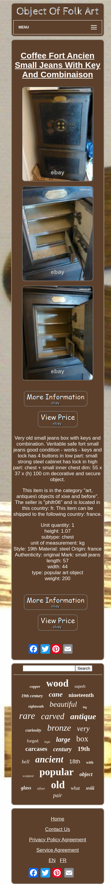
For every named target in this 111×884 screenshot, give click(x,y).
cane (56, 694)
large (63, 739)
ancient (49, 759)
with (90, 762)
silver (41, 788)
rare (27, 715)
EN (52, 860)
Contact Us (57, 829)
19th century (32, 696)
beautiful (63, 704)
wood (57, 683)
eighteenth (36, 706)
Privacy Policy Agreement (57, 839)
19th (84, 748)
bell (26, 762)
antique (83, 716)
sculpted (28, 776)
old (58, 785)
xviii (90, 788)
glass (26, 788)
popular (56, 771)
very (83, 729)
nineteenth (81, 695)
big (85, 707)
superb (79, 686)
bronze (59, 728)
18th (74, 761)
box (82, 738)
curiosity (33, 730)
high (47, 741)
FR (63, 860)
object (85, 774)
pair (57, 795)
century (62, 749)
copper (35, 686)
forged (32, 740)
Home (57, 819)
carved (52, 716)
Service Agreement (57, 850)
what (75, 788)
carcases (36, 748)
